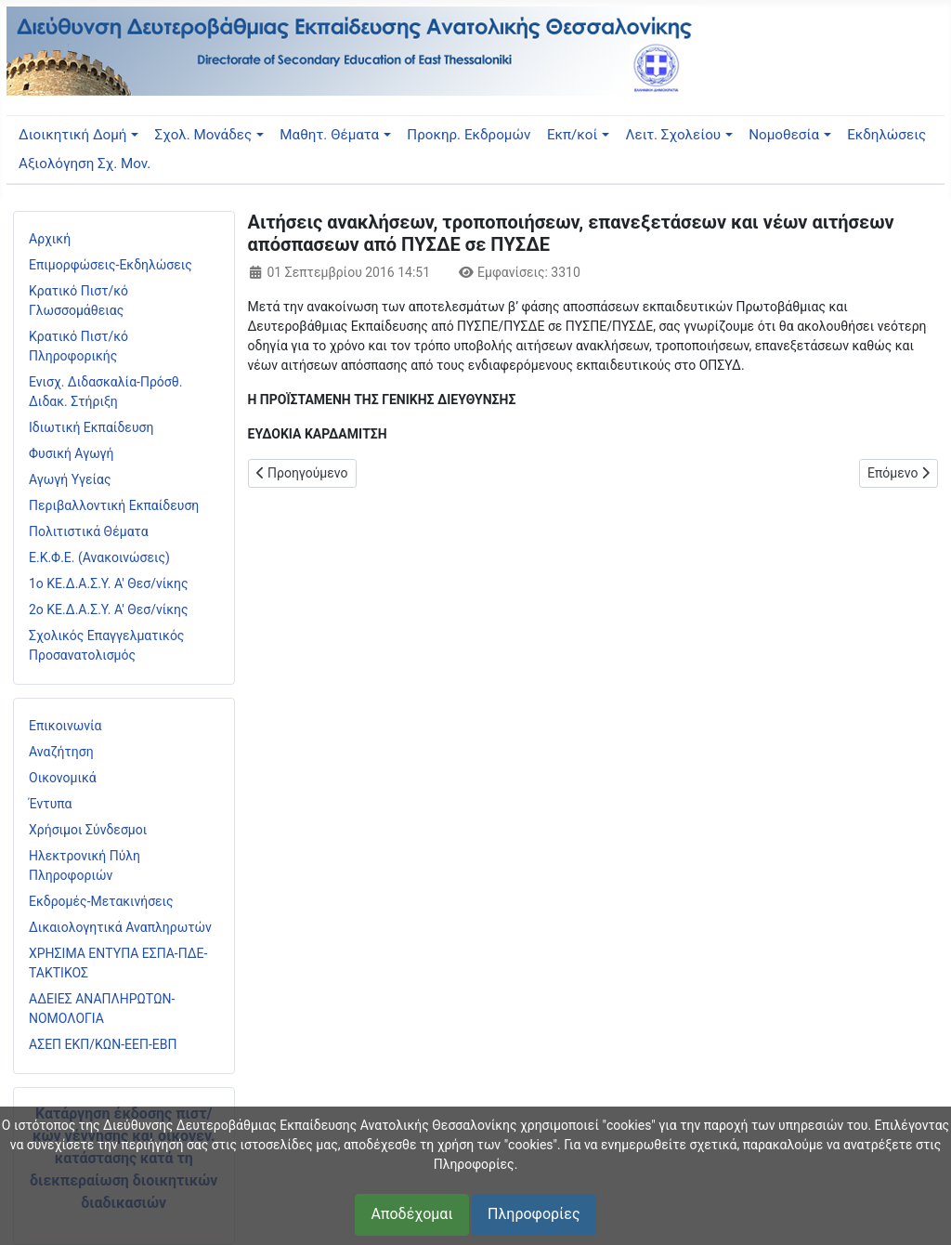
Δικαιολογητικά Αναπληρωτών (120, 927)
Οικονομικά (63, 777)
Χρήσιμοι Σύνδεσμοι (88, 829)
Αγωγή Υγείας (70, 479)
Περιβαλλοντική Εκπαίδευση (114, 505)
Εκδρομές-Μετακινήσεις (101, 901)
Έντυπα (50, 803)
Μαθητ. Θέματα (329, 134)
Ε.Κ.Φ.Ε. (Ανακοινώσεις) (99, 557)
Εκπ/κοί (572, 134)
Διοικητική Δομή (72, 134)
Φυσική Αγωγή (71, 453)
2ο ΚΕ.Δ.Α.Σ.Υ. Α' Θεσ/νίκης (109, 609)
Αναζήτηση (61, 751)
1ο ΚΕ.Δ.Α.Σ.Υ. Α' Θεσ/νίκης (109, 583)
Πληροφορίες (534, 1214)
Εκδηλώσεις (886, 134)
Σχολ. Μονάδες (204, 134)
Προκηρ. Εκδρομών (468, 134)
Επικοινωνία (65, 725)
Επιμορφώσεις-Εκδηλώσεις (110, 264)
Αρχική (50, 238)
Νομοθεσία (784, 134)
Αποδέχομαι (411, 1214)
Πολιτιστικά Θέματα (89, 531)
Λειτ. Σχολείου (674, 134)
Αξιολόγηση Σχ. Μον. (84, 163)
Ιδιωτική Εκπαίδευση (91, 427)
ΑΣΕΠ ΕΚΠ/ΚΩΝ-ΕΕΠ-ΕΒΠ (102, 1044)
